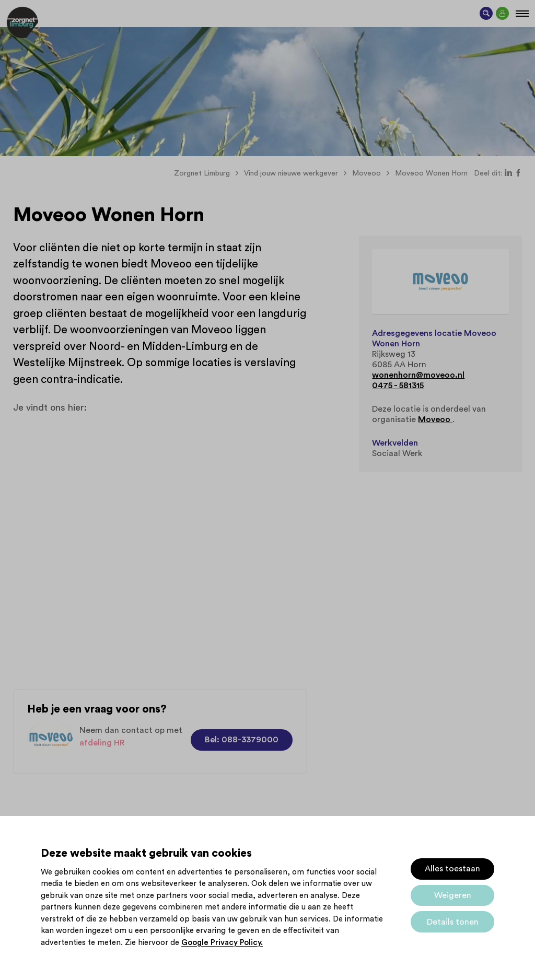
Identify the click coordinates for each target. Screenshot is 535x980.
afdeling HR (102, 743)
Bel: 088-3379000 (241, 740)
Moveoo (435, 419)
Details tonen (453, 922)
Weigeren (452, 895)
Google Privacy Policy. (222, 943)
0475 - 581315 (398, 385)
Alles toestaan (452, 869)
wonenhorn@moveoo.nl (418, 375)
